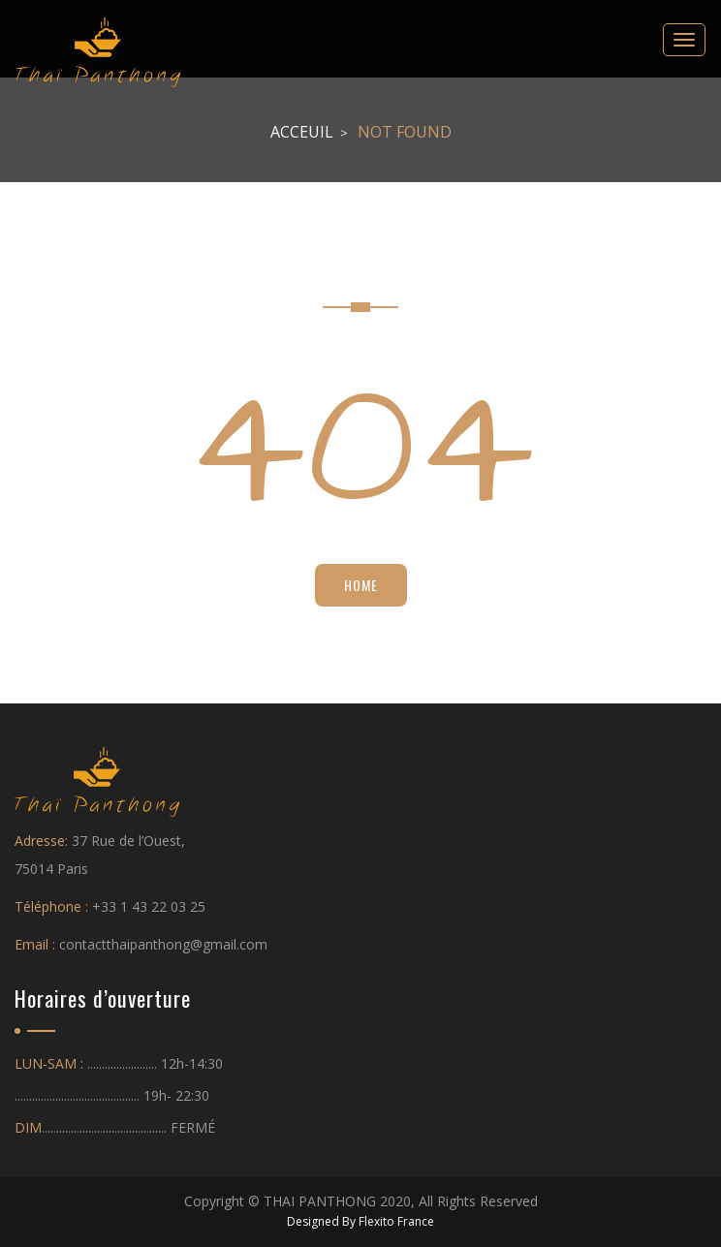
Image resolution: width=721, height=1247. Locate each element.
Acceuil (301, 131)
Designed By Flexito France (360, 1221)
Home (361, 585)
